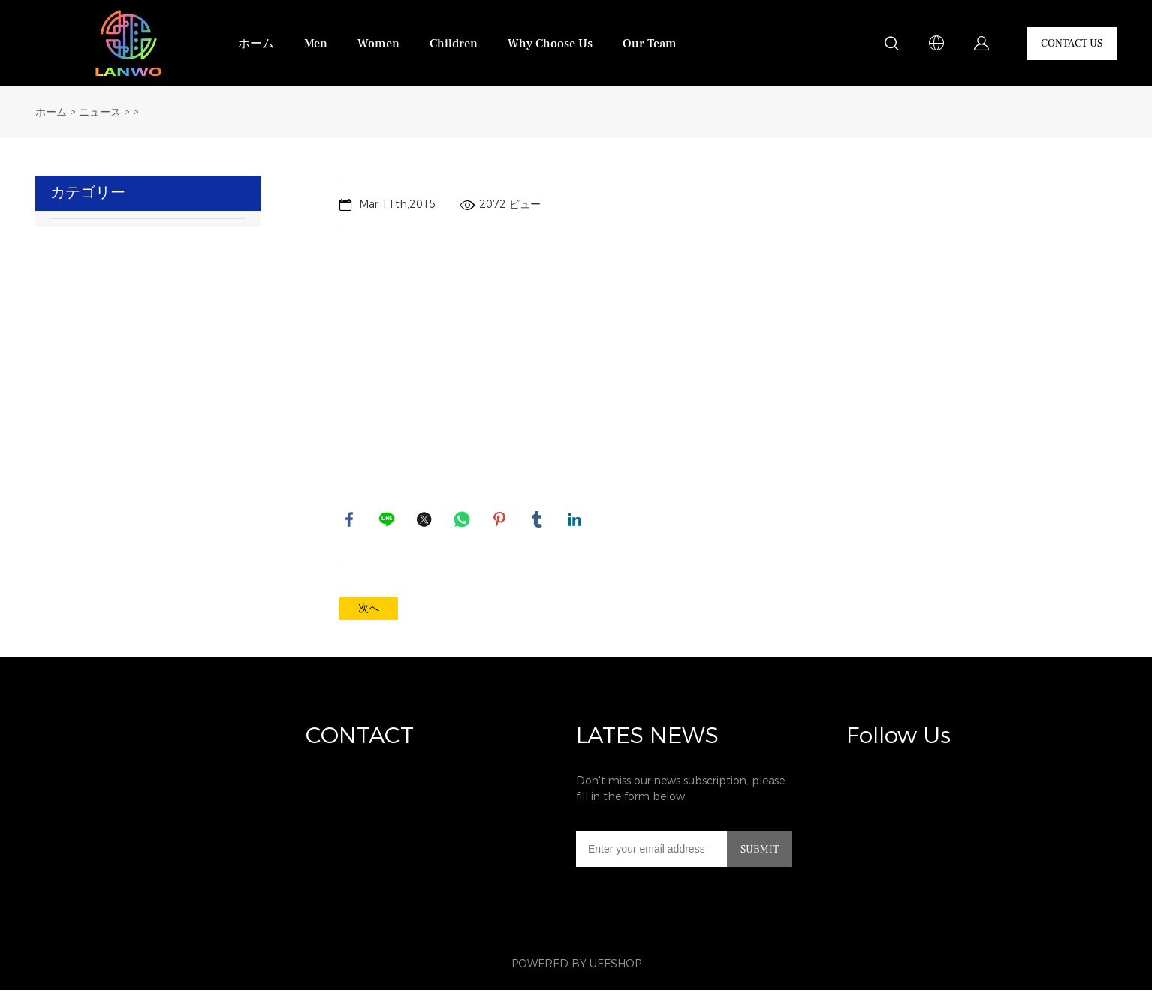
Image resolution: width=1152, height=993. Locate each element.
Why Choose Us (550, 43)
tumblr (538, 521)
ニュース (100, 112)
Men (315, 43)
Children (454, 43)
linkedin (576, 521)
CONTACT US (1071, 43)
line (388, 521)
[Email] (651, 852)
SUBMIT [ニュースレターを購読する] (759, 852)
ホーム (256, 43)
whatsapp (463, 521)
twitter (426, 521)
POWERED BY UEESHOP (576, 967)
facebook (350, 521)
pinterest (501, 521)
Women (378, 43)
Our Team (650, 43)
